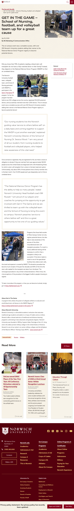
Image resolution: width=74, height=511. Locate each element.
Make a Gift (9, 462)
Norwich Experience (64, 470)
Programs (60, 453)
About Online (62, 449)
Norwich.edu (25, 443)
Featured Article (7, 337)
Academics (24, 446)
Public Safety (42, 493)
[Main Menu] (72, 2)
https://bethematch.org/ (12, 286)
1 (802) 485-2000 (9, 449)
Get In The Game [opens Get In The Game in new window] (7, 93)
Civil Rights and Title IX (46, 496)
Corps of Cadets (44, 456)
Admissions (61, 456)
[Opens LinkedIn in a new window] (62, 431)
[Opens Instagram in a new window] (66, 431)
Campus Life (43, 460)
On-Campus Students (26, 481)
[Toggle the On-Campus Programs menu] (48, 444)
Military (60, 460)
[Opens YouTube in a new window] (71, 431)
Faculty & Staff (24, 497)
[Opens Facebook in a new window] (48, 431)
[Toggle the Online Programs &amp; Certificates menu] (67, 444)
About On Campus (45, 467)
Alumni (22, 491)
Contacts (9, 455)
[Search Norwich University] (68, 2)
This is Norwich (26, 463)
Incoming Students (25, 488)
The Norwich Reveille (8, 9)
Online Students (25, 485)
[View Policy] (69, 506)
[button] (54, 506)
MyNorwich (42, 481)
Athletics (22, 337)
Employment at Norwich (46, 490)
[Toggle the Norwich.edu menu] (31, 441)
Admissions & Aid (26, 450)
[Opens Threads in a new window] (57, 431)
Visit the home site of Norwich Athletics (60, 73)
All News (67, 346)
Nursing (16, 337)
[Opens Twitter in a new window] (53, 431)
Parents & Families (25, 494)
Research (23, 453)
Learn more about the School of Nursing (60, 69)
